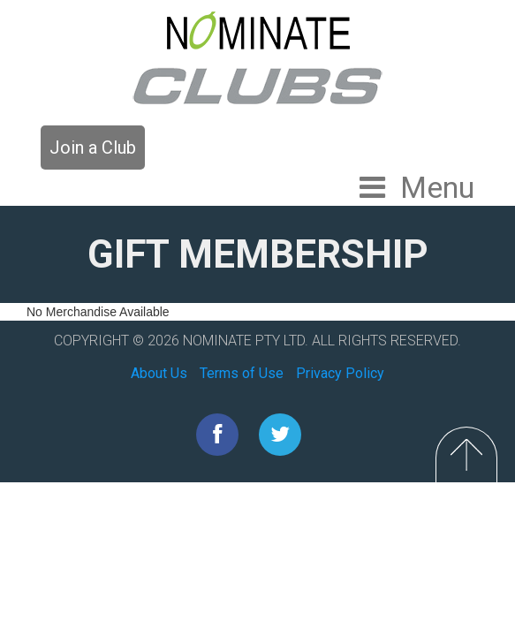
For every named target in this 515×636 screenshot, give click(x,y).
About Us (159, 373)
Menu (437, 187)
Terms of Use (242, 373)
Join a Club (92, 147)
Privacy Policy (340, 373)
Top (466, 454)
